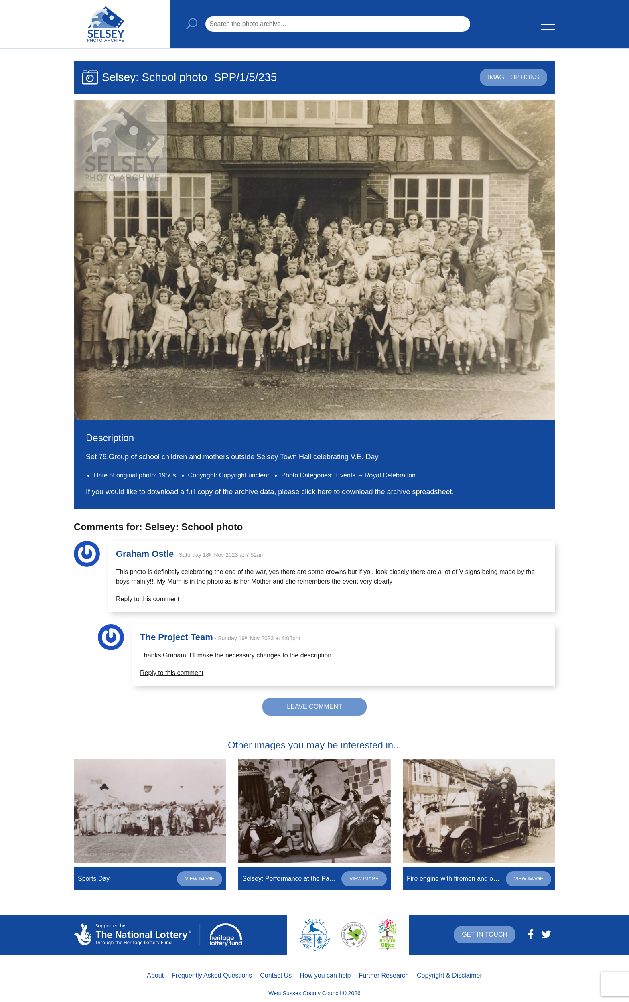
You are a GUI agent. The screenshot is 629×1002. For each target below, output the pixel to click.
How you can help (325, 975)
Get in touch (484, 934)
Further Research (384, 975)
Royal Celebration (390, 475)
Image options (513, 77)
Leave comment (314, 706)
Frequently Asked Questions (212, 975)
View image (199, 879)
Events (345, 475)
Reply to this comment (147, 599)
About (155, 975)
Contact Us (276, 975)
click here (316, 492)
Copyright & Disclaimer (449, 975)
